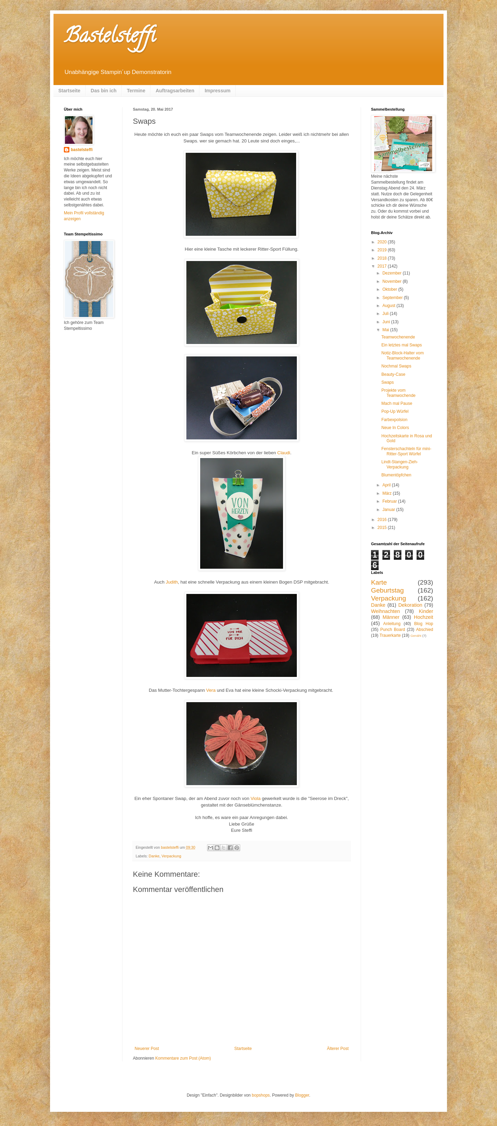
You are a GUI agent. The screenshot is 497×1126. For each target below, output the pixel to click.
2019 (383, 250)
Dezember (392, 273)
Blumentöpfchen (396, 475)
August (389, 305)
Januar (389, 509)
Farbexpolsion (394, 419)
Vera (210, 690)
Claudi (283, 452)
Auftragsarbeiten (175, 90)
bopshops (261, 1095)
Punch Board (392, 629)
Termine (136, 90)
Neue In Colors (395, 427)
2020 (383, 242)
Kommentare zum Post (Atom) (183, 1058)
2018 (383, 258)
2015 (383, 527)
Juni (386, 321)
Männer (391, 617)
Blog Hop (423, 623)
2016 (383, 519)
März (387, 493)
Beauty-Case (393, 374)
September (393, 297)
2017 (383, 266)
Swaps (387, 382)
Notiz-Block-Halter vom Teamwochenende (402, 355)
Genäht (415, 636)
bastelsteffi (81, 149)
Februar (390, 501)
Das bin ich (104, 90)
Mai (386, 329)
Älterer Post (338, 1048)
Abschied (424, 629)
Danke (154, 856)
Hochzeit (423, 617)
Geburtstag (387, 590)
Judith (172, 582)
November (392, 281)
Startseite (69, 90)
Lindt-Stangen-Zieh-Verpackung (399, 464)
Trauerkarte (390, 635)
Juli (386, 313)
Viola (256, 798)
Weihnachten (385, 611)
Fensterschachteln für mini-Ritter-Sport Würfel (406, 451)
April (387, 485)
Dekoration (410, 605)
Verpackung (171, 856)
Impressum (218, 90)
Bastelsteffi (109, 37)
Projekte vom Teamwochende (398, 393)
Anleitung (391, 623)
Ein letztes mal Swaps (401, 345)
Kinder (426, 611)
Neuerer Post (147, 1048)
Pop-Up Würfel (395, 411)
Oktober (390, 289)
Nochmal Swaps (396, 366)
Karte (379, 582)
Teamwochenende (398, 337)
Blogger (302, 1095)
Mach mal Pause (396, 403)
